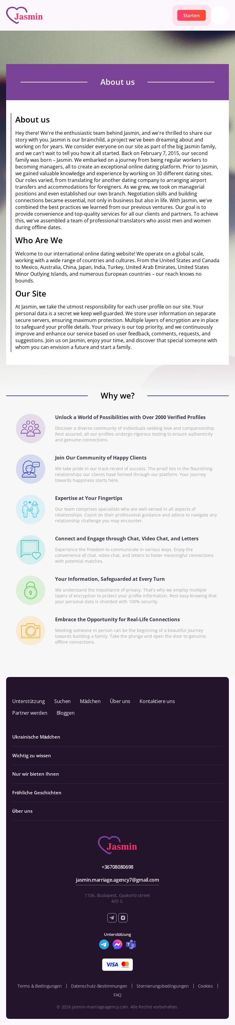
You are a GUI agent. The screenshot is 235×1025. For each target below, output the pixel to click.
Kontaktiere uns (157, 701)
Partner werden (29, 712)
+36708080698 (117, 867)
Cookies (205, 986)
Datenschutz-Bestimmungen (99, 986)
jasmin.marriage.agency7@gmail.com (117, 879)
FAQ (117, 995)
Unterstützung (28, 701)
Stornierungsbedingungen (162, 986)
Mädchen (90, 701)
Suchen (62, 701)
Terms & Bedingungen (39, 986)
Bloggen (66, 712)
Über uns (120, 701)
